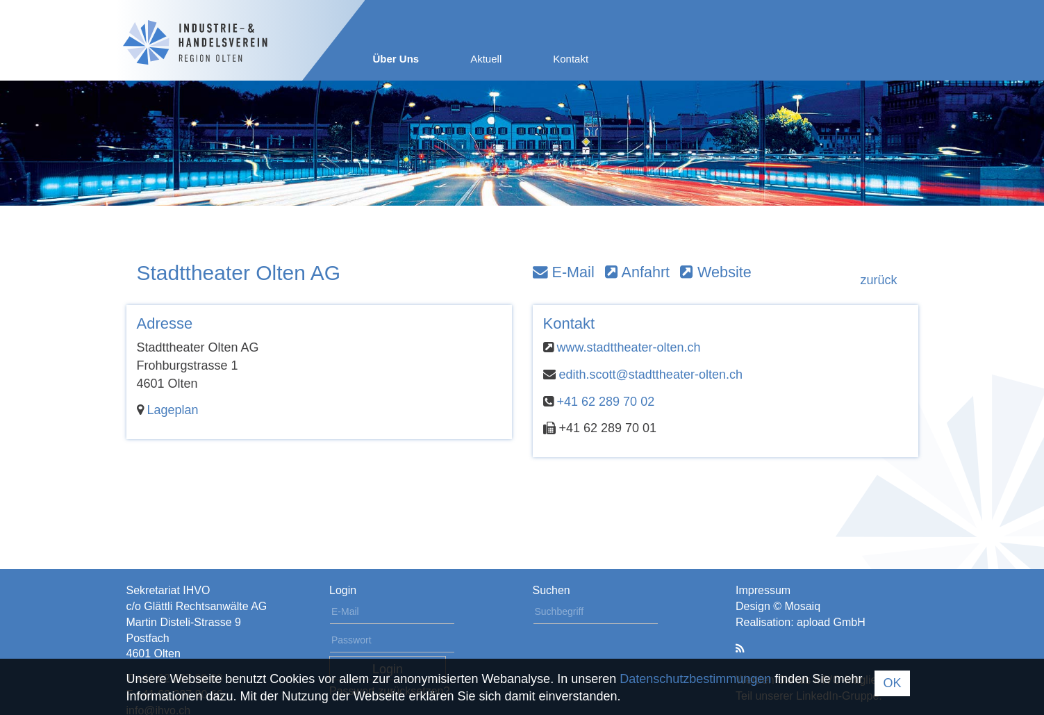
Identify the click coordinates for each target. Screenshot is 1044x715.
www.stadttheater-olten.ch (629, 347)
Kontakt (570, 59)
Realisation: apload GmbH (800, 622)
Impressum (763, 590)
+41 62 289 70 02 (606, 402)
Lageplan (173, 410)
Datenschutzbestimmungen (695, 679)
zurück (878, 280)
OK (892, 683)
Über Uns (396, 59)
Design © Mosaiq (778, 606)
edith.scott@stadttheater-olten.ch (651, 374)
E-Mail (564, 272)
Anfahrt (637, 272)
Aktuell (486, 59)
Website (716, 272)
